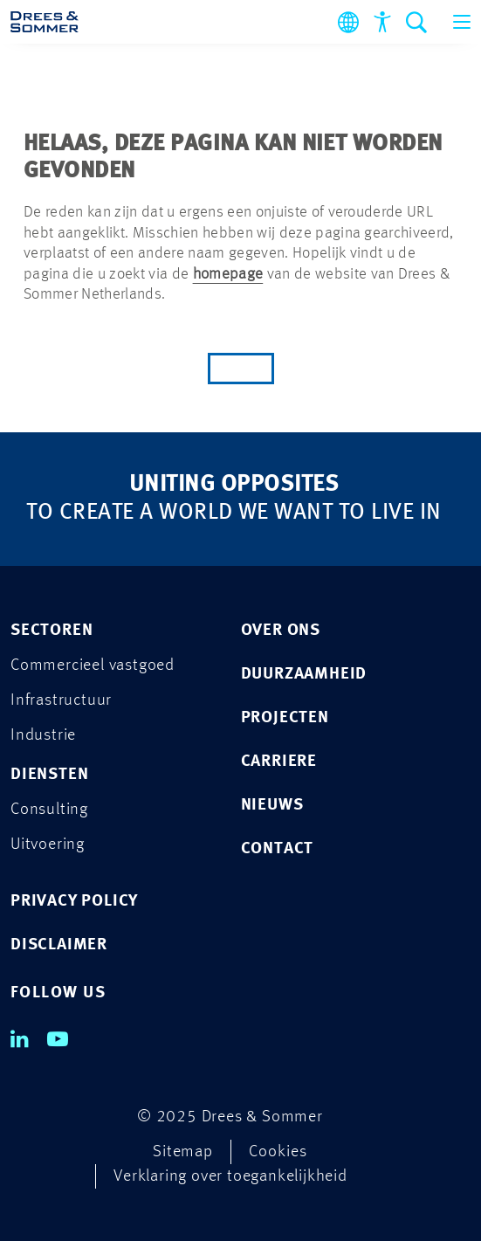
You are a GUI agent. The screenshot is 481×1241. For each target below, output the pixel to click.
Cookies (278, 1152)
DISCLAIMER (58, 945)
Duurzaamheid (304, 674)
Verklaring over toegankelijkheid (230, 1177)
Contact (277, 849)
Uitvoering (47, 845)
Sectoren (51, 631)
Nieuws (272, 805)
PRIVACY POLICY (74, 901)
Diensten (49, 775)
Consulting (49, 810)
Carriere (279, 762)
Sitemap (183, 1152)
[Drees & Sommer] (44, 21)
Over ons (280, 631)
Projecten (285, 718)
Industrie (43, 735)
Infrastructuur (61, 701)
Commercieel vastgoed (92, 666)
